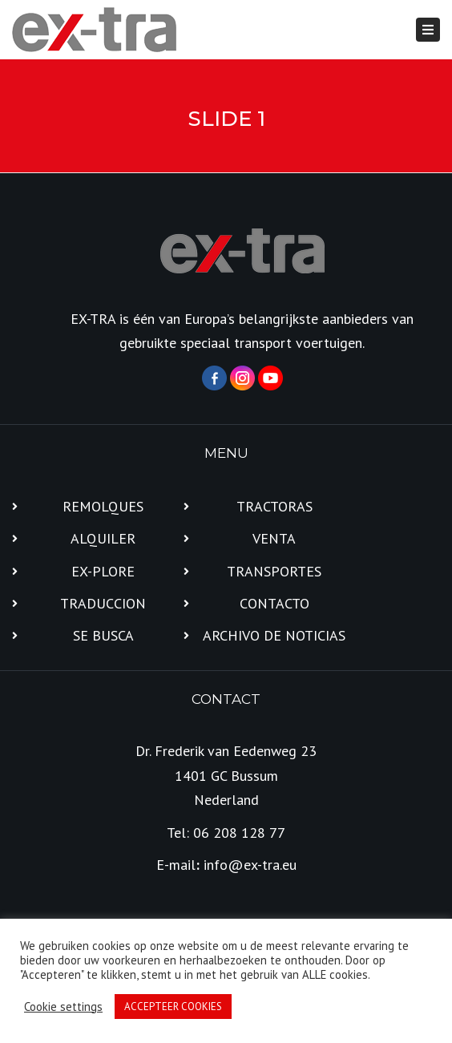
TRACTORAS (274, 506)
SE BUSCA (103, 635)
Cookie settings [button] (63, 1007)
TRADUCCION (103, 603)
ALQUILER (103, 538)
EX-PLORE (103, 571)
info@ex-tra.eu (250, 864)
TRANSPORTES (274, 571)
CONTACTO (274, 603)
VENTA (274, 538)
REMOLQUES (103, 506)
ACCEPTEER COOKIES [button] (173, 1006)
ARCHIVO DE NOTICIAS (274, 635)
